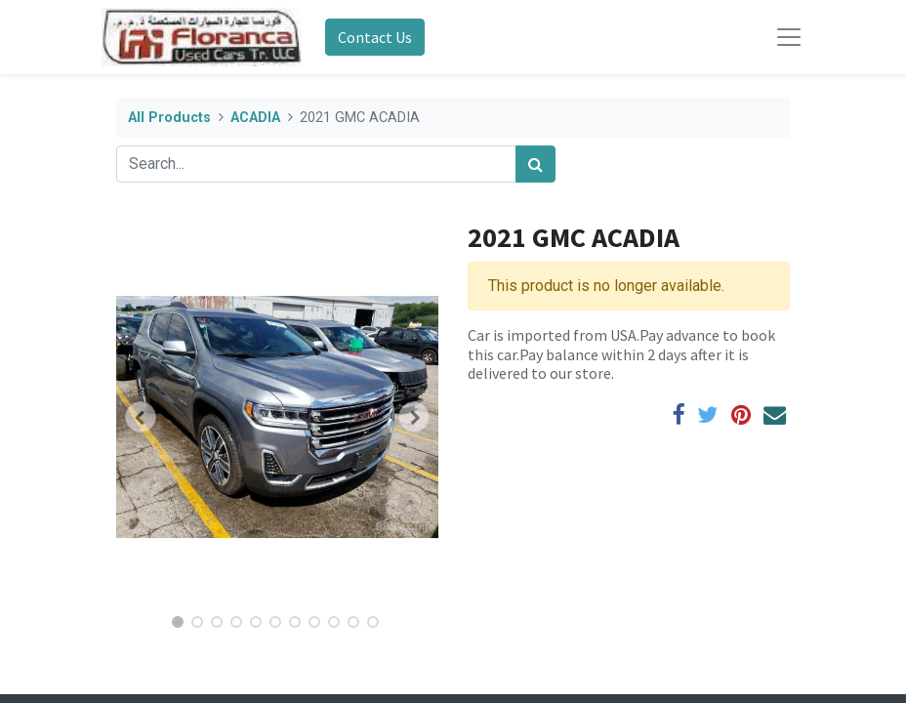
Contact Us (375, 37)
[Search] (535, 164)
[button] (140, 417)
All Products (169, 117)
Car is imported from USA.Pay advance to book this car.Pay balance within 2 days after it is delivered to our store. (621, 353)
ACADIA (255, 117)
